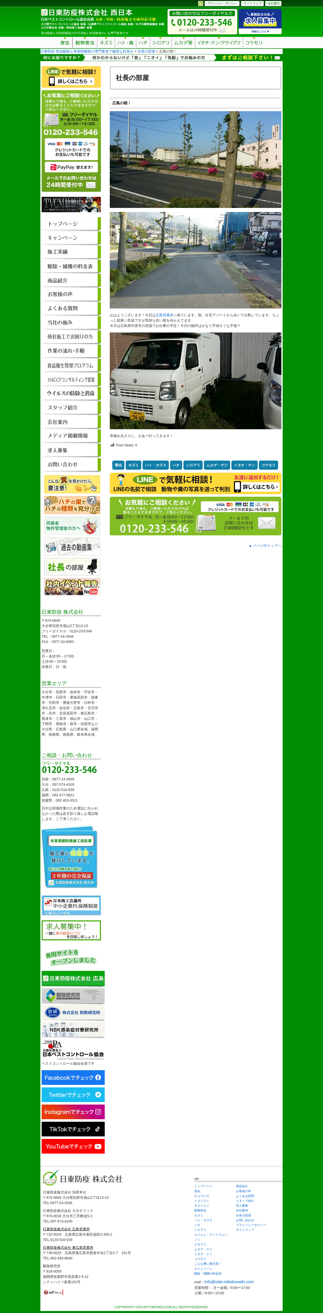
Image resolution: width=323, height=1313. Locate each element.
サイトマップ (245, 1230)
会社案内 (242, 1210)
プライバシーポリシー (251, 1225)
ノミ (197, 1240)
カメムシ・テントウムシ (211, 1234)
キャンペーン (203, 1269)
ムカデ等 (183, 43)
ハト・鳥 (125, 43)
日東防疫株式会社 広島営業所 (66, 1229)
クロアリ (200, 1244)
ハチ (143, 43)
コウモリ (254, 43)
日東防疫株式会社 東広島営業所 (68, 1248)
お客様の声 (243, 1191)
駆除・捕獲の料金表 (208, 1273)
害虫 (65, 43)
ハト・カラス (155, 465)
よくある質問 (245, 1196)
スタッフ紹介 (245, 1201)
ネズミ (106, 43)
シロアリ (161, 43)
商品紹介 (242, 1186)
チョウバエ (201, 1196)
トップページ (203, 1186)
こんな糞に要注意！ (208, 1264)
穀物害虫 (84, 43)
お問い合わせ (245, 1220)
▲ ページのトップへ (265, 545)
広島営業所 (164, 315)
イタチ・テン (219, 43)
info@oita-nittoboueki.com (229, 1281)
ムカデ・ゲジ (217, 465)
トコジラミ (201, 1201)
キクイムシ (201, 1205)
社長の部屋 (243, 1215)
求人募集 (242, 1205)
